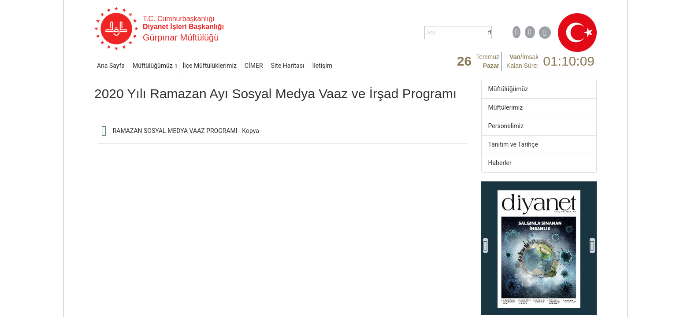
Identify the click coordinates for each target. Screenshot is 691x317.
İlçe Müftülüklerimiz (209, 65)
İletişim (322, 65)
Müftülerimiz (505, 107)
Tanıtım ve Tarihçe (513, 144)
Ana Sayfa (111, 65)
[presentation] (485, 245)
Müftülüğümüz (153, 65)
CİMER (254, 65)
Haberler (500, 162)
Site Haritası (288, 65)
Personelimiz (506, 125)
